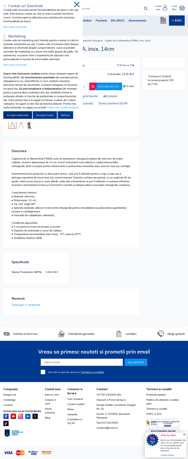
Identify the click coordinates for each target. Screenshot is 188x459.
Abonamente (137, 20)
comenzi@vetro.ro (107, 427)
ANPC (150, 413)
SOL (159, 413)
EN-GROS (117, 20)
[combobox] (97, 8)
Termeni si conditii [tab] (158, 389)
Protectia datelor (156, 394)
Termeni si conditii (156, 408)
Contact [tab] (102, 389)
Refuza (65, 115)
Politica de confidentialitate (63, 107)
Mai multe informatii (14, 26)
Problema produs (83, 103)
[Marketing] (4, 36)
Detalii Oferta (167, 455)
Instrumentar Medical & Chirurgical (85, 40)
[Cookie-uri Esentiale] (4, 6)
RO (177, 20)
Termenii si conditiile (92, 372)
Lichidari (86, 20)
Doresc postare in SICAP (113, 103)
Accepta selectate (18, 115)
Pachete (101, 20)
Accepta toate (44, 115)
